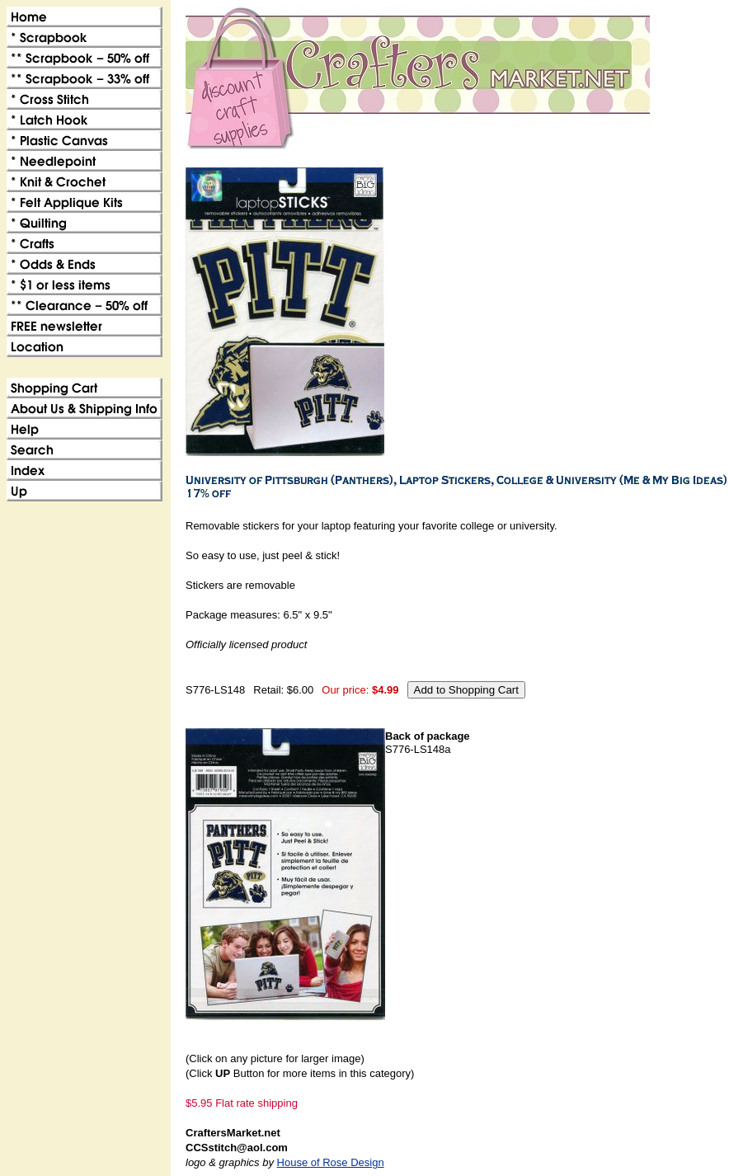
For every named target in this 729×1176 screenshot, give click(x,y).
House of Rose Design (330, 1162)
